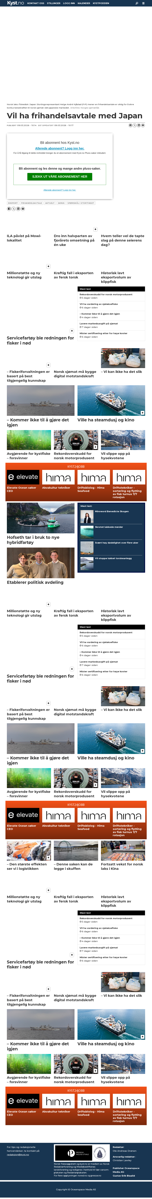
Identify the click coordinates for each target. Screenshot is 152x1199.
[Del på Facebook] (130, 125)
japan (61, 203)
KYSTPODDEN (101, 3)
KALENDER (84, 3)
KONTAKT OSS (35, 3)
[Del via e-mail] (143, 125)
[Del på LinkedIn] (139, 125)
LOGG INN (69, 3)
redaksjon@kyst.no (18, 1154)
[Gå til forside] (16, 3)
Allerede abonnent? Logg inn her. (59, 148)
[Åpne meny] (143, 3)
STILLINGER (53, 3)
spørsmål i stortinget (81, 203)
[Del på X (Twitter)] (135, 125)
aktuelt (50, 203)
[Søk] (137, 3)
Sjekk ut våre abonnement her (59, 176)
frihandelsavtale (31, 203)
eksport (13, 203)
